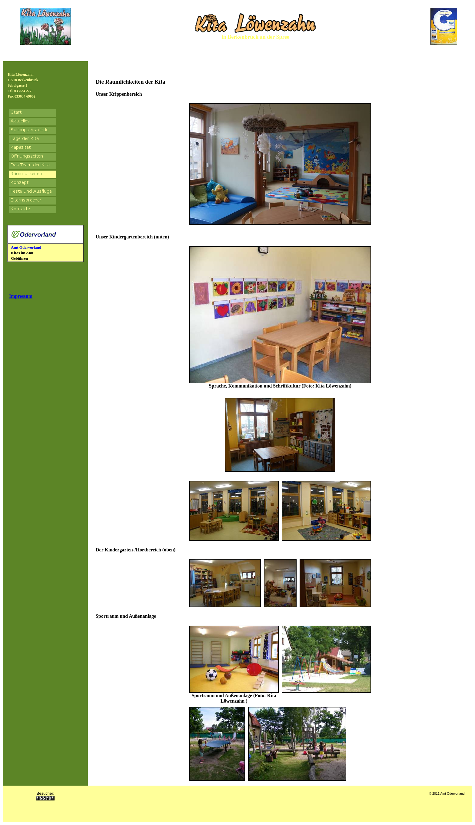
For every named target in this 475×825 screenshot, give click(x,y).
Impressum (20, 296)
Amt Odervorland (26, 247)
